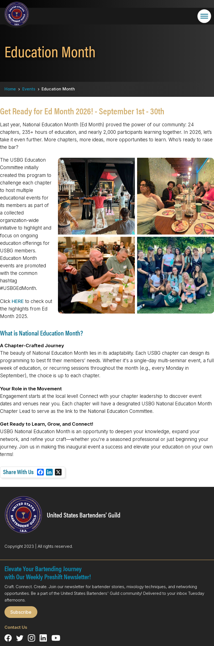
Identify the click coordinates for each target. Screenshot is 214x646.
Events (28, 89)
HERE (18, 301)
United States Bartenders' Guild (83, 515)
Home (10, 89)
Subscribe (20, 612)
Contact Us (15, 627)
